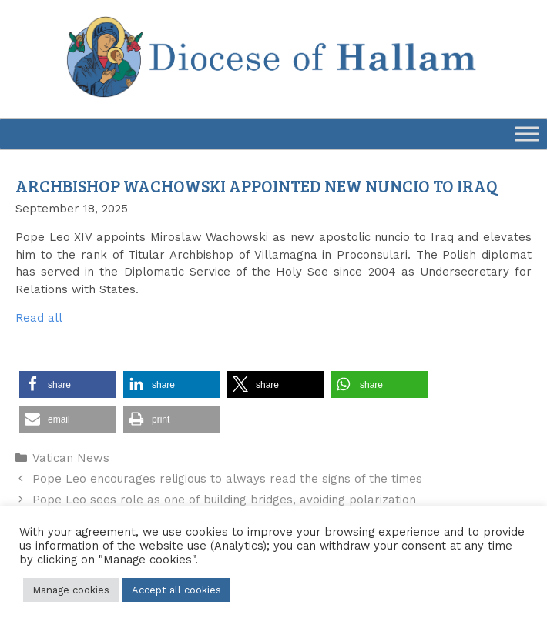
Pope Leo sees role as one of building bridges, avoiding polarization (224, 499)
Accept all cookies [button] (176, 590)
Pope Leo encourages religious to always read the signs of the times (227, 479)
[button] (67, 384)
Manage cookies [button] (70, 590)
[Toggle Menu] (527, 133)
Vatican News (70, 458)
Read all (38, 318)
